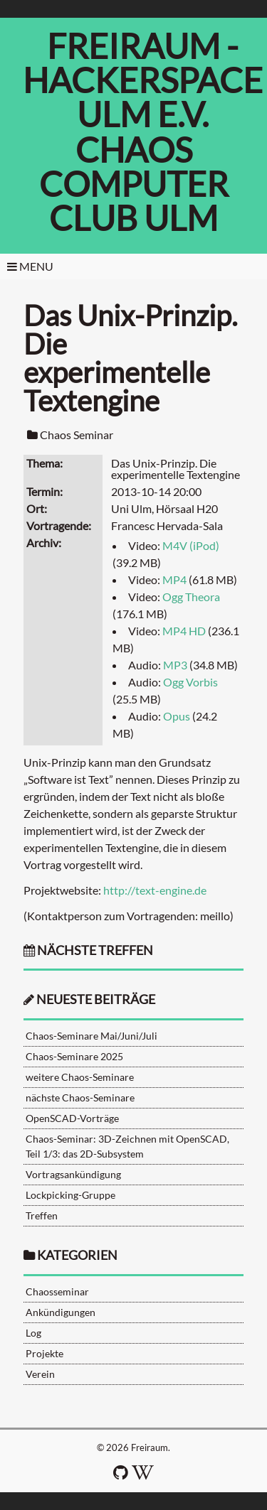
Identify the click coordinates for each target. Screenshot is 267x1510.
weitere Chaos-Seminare (80, 1077)
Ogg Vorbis (190, 682)
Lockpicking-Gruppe (70, 1195)
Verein (40, 1374)
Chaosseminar (57, 1291)
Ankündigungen (60, 1312)
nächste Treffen (88, 950)
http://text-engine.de (154, 890)
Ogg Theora (191, 596)
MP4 (174, 579)
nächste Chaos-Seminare (80, 1097)
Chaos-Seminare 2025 (74, 1056)
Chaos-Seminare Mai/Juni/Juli (91, 1036)
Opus (176, 716)
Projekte (44, 1353)
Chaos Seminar (76, 434)
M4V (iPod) (190, 545)
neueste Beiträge (95, 999)
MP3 (175, 665)
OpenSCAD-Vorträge (72, 1118)
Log (33, 1333)
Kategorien (77, 1255)
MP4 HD (184, 630)
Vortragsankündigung (73, 1174)
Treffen (42, 1215)
